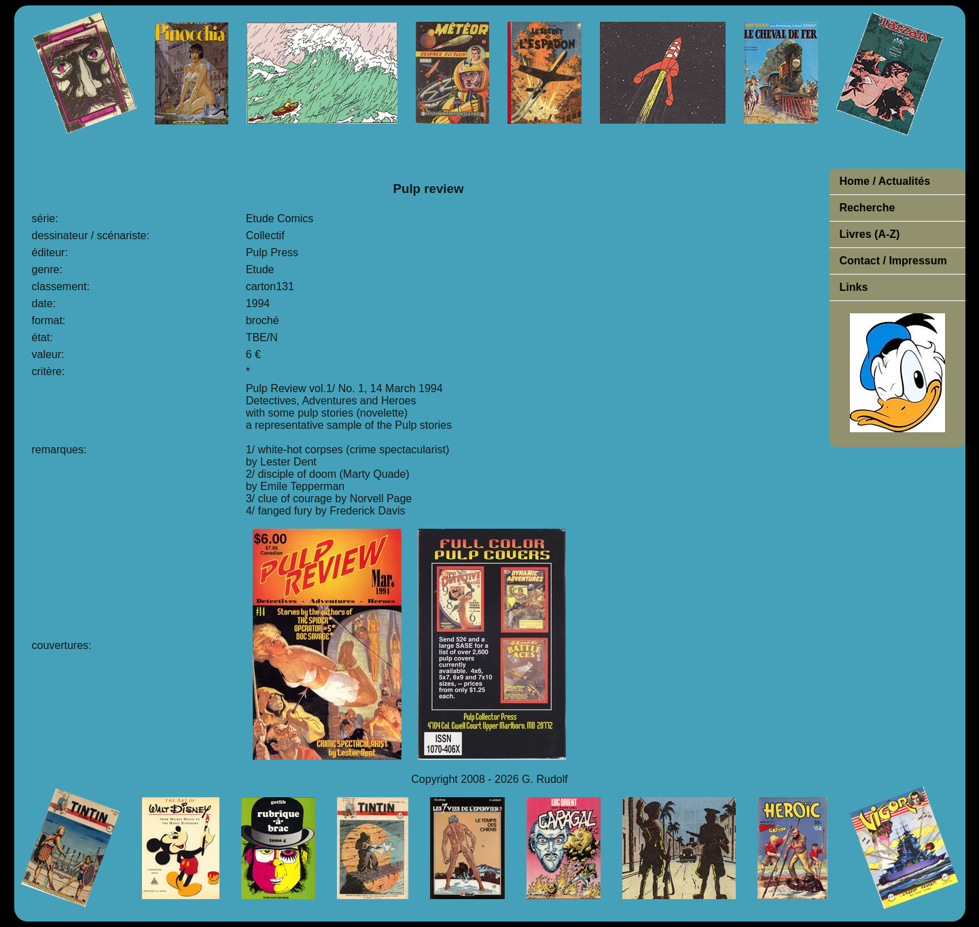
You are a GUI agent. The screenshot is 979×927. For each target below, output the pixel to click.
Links (854, 287)
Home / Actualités (885, 181)
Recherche (867, 207)
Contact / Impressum (893, 260)
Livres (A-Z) (870, 234)
